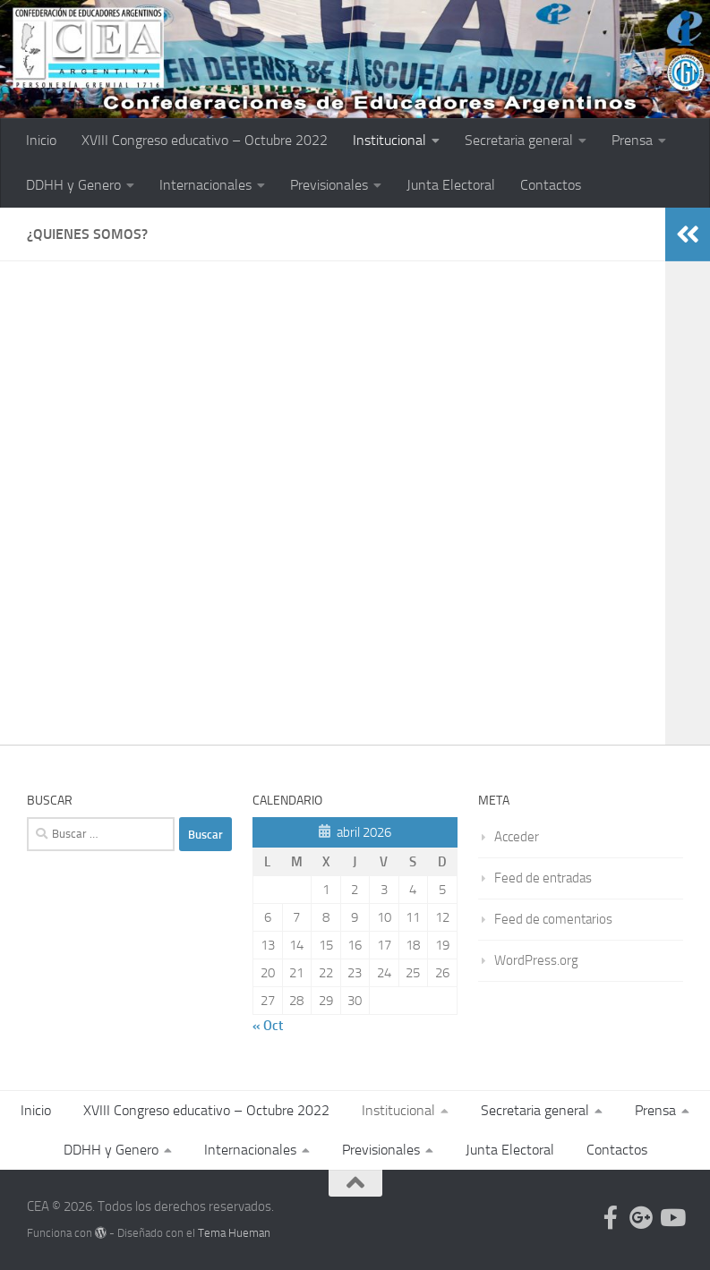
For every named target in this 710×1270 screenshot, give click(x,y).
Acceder (516, 837)
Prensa (632, 140)
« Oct (267, 1026)
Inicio (41, 140)
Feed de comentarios (553, 919)
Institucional (389, 140)
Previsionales (329, 184)
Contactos (550, 184)
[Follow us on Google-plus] (641, 1217)
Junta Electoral (450, 184)
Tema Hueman (234, 1233)
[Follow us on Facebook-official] (610, 1217)
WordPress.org (536, 960)
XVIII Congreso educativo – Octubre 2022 (204, 140)
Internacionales (205, 184)
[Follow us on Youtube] (671, 1217)
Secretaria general (519, 140)
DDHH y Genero (73, 184)
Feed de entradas (543, 878)
